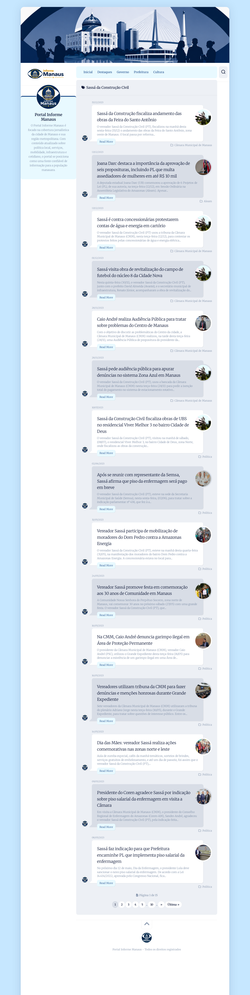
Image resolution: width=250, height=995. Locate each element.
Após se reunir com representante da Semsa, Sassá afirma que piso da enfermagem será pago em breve (143, 493)
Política (207, 469)
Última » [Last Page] (173, 923)
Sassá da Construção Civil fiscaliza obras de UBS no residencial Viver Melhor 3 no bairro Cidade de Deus (143, 437)
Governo (123, 72)
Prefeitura (141, 72)
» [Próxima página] (161, 923)
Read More (106, 141)
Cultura (158, 72)
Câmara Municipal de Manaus (193, 145)
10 (151, 923)
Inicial (88, 72)
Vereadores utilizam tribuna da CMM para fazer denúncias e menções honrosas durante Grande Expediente (141, 712)
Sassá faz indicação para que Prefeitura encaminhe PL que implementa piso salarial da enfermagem (143, 874)
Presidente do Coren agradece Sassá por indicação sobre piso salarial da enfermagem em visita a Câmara (144, 817)
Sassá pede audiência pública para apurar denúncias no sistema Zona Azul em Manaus (140, 381)
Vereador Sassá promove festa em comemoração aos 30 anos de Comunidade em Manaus (142, 606)
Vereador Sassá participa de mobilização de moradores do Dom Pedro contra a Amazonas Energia (142, 549)
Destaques (104, 72)
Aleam (208, 207)
